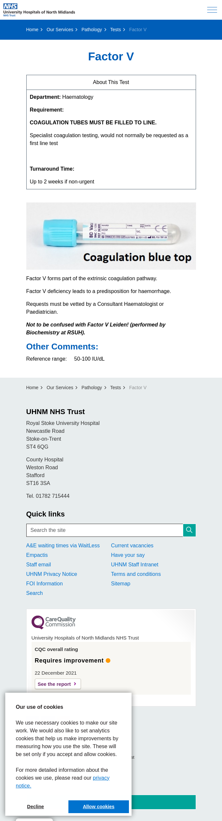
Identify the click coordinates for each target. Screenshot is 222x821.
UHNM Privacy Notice (51, 574)
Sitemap (121, 583)
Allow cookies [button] (98, 806)
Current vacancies (132, 545)
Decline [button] (35, 806)
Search (34, 593)
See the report (54, 684)
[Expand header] (212, 10)
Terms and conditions (136, 574)
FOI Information (44, 583)
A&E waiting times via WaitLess (63, 545)
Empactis (37, 555)
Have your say (128, 555)
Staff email (38, 564)
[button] (189, 530)
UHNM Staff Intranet (135, 564)
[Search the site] (111, 530)
